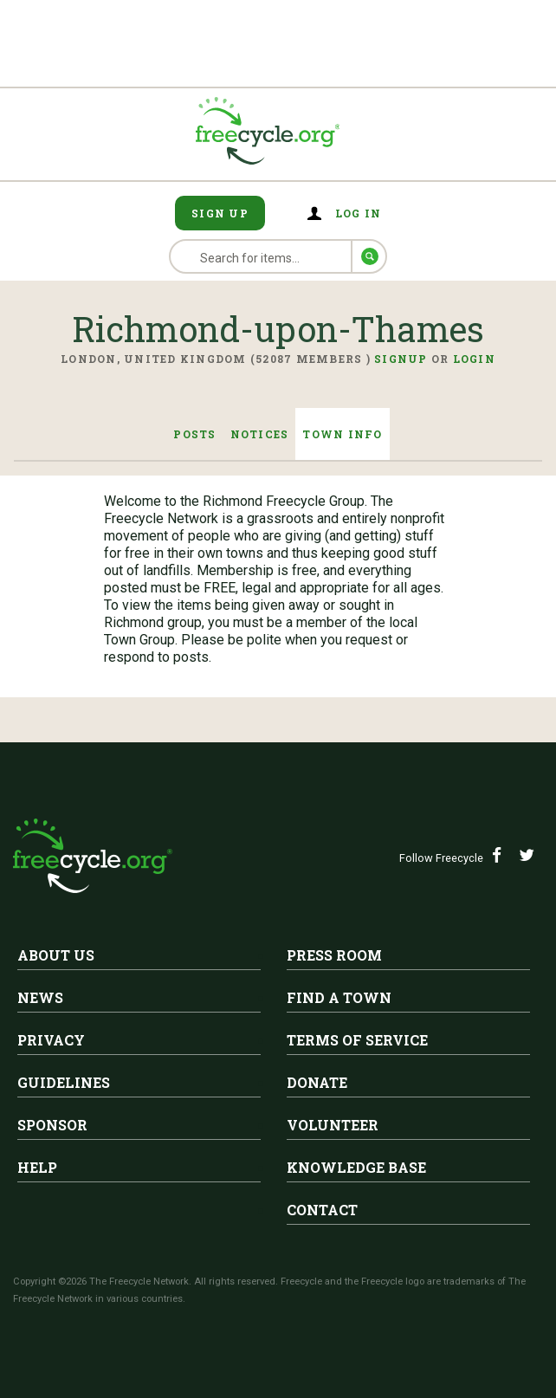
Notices (259, 434)
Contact (322, 1210)
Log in (358, 213)
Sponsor (52, 1125)
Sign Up (220, 213)
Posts (194, 434)
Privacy (51, 1040)
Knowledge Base (356, 1167)
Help (37, 1167)
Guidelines (63, 1082)
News (40, 997)
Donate (317, 1082)
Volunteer (332, 1125)
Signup (401, 359)
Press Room (334, 955)
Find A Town (339, 997)
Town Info (342, 434)
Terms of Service (357, 1040)
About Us (55, 955)
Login (474, 359)
